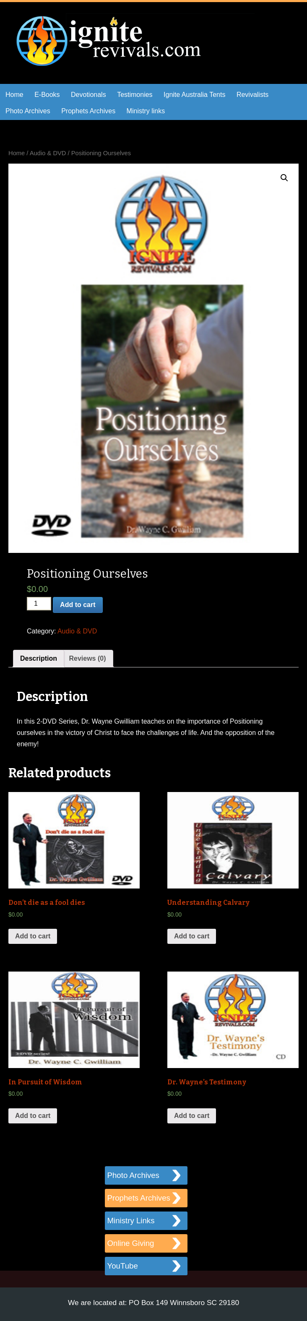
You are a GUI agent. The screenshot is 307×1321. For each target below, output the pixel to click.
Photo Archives (27, 111)
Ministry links (146, 111)
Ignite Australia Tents (194, 94)
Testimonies (134, 94)
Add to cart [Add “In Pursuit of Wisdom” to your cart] (32, 1115)
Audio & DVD (48, 153)
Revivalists (252, 94)
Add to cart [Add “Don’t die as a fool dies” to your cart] (32, 936)
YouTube (122, 1265)
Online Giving (130, 1243)
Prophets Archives (88, 111)
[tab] (38, 658)
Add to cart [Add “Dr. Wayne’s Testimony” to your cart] (191, 1115)
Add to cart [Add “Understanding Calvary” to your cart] (191, 936)
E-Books (47, 94)
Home (14, 94)
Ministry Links (131, 1220)
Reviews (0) (87, 658)
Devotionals (88, 94)
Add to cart (77, 604)
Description (38, 658)
